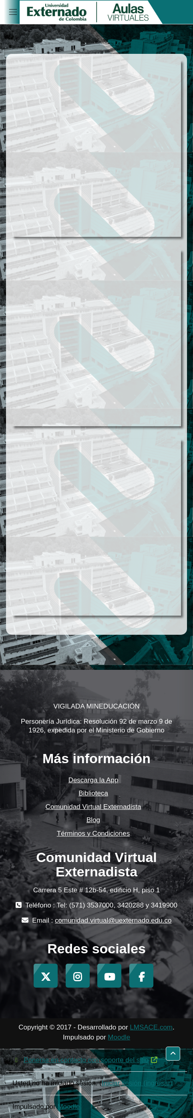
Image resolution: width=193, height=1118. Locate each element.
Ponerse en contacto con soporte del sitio (85, 1060)
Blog (93, 820)
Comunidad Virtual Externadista (93, 807)
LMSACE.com (151, 1027)
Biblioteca (93, 793)
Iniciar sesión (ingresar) (137, 1083)
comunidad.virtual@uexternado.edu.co (113, 920)
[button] (173, 1054)
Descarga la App (93, 780)
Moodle (119, 1037)
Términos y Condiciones (93, 833)
